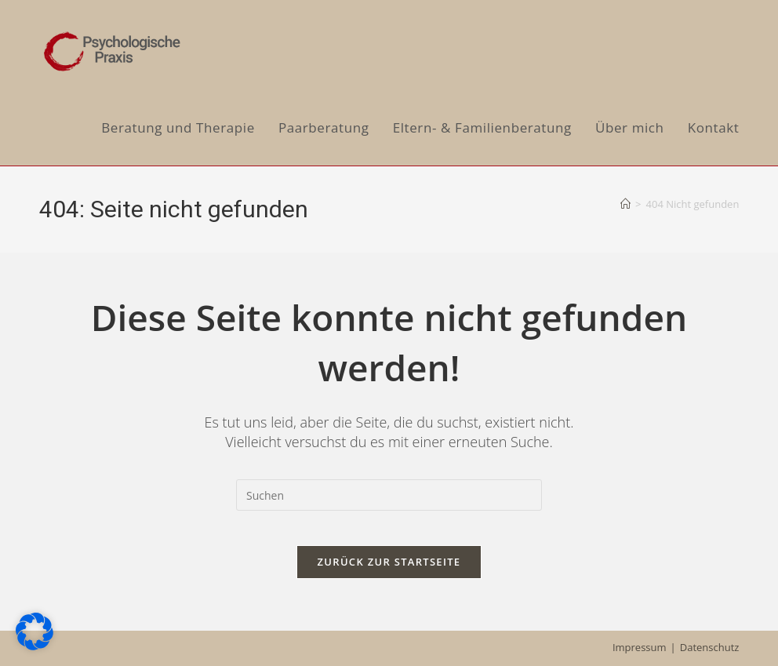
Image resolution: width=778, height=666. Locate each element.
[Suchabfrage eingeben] (389, 495)
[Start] (625, 204)
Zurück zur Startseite (389, 574)
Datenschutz (710, 647)
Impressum (640, 647)
